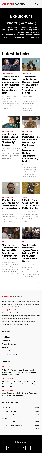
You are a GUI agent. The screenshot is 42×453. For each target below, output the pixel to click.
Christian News (7, 74)
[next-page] (38, 281)
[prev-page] (4, 281)
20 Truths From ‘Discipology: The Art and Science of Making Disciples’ (31, 204)
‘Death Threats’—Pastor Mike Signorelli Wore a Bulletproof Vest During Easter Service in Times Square (30, 253)
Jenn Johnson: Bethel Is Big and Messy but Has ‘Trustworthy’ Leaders (10, 139)
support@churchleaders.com (11, 310)
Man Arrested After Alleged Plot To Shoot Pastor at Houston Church (11, 204)
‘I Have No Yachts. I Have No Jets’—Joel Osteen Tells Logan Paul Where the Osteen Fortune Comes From (10, 84)
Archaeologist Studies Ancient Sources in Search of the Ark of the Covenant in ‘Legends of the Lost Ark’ (30, 84)
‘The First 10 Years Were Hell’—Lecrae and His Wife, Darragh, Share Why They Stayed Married (10, 252)
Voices (24, 197)
